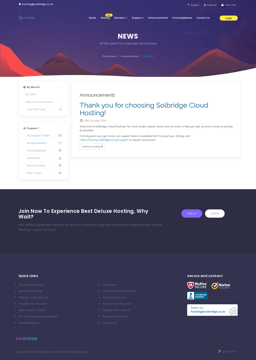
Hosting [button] (106, 16)
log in (215, 213)
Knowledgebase (182, 17)
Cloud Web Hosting (30, 284)
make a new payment (117, 303)
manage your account (117, 310)
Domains (120, 17)
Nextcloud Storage (30, 291)
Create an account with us (120, 291)
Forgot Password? (114, 297)
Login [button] (228, 18)
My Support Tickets (43, 135)
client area (110, 284)
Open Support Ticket (31, 310)
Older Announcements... (39, 101)
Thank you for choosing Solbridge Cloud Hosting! (144, 109)
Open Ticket (43, 173)
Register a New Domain (33, 297)
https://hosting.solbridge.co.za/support (104, 140)
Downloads (43, 158)
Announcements (158, 17)
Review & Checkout (115, 316)
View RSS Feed (43, 109)
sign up (192, 213)
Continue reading (92, 146)
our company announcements (38, 316)
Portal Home (109, 56)
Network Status (43, 165)
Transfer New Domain (32, 303)
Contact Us (203, 17)
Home (92, 17)
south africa (227, 351)
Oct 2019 (30, 94)
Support (138, 17)
